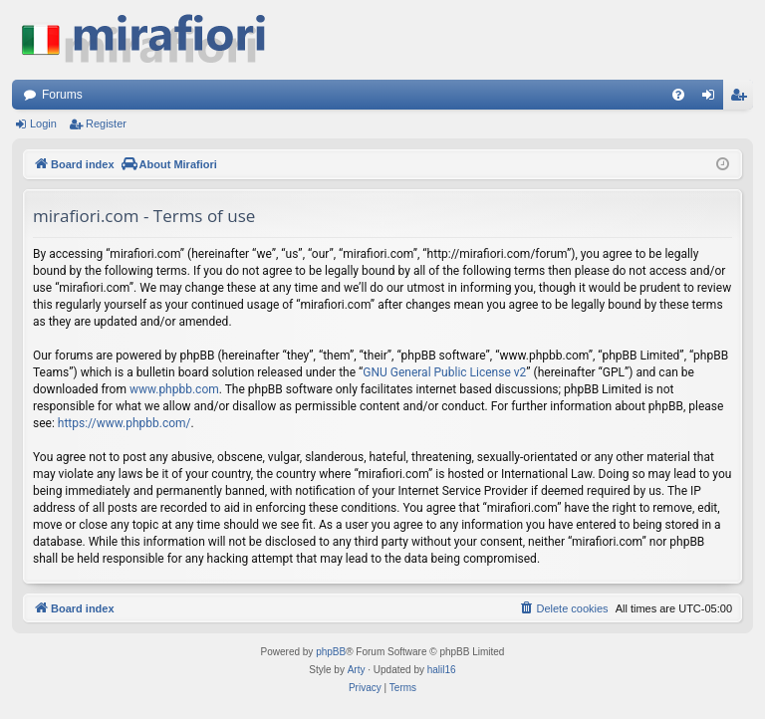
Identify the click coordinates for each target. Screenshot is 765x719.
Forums (62, 95)
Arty (357, 669)
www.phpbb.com (174, 389)
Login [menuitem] (712, 99)
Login (43, 123)
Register (106, 123)
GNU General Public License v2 (444, 372)
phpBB (331, 651)
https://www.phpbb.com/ (124, 423)
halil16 (441, 669)
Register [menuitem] (742, 99)
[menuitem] (678, 95)
